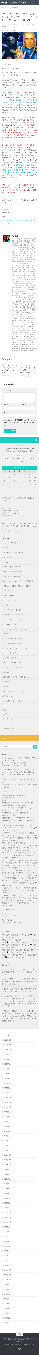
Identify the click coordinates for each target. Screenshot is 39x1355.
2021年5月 (7, 1189)
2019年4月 (7, 1308)
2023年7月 (7, 1064)
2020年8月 (7, 1232)
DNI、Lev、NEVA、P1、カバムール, (15, 543)
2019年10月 (7, 1280)
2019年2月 (7, 1318)
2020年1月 (7, 1265)
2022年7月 (7, 1121)
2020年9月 (7, 1227)
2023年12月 (7, 1040)
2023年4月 (7, 1078)
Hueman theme (29, 1344)
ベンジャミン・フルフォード (13, 643)
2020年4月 (7, 1251)
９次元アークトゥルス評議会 (13, 701)
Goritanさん (7, 557)
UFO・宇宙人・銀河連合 (11, 576)
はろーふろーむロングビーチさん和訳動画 (18, 581)
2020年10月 (7, 1222)
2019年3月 (7, 1313)
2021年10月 (7, 1165)
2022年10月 (7, 1107)
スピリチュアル (8, 605)
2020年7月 (7, 1236)
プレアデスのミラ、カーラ (12, 639)
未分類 (5, 687)
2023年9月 (7, 1054)
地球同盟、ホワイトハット (12, 667)
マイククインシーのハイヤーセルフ (15, 648)
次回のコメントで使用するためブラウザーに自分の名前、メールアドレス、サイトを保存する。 (19, 422)
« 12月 (4, 490)
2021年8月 (7, 1174)
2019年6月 (7, 1299)
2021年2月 (7, 1203)
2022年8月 (7, 1117)
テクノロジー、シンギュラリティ (15, 615)
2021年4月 (7, 1193)
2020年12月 (7, 1213)
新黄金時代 (7, 682)
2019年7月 (7, 1294)
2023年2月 (7, 1088)
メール (23, 405)
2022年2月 (7, 1145)
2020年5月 (7, 1246)
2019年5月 (7, 1304)
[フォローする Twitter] (36, 440)
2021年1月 (7, 1208)
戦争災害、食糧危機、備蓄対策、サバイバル (19, 677)
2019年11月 (7, 1275)
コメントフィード (9, 724)
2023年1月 (7, 1093)
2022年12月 (7, 1097)
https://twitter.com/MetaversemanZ (13, 916)
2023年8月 (7, 1059)
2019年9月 (7, 1284)
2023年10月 (7, 1050)
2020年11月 (7, 1217)
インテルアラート (9, 591)
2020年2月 (7, 1260)
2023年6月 (7, 1069)
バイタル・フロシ (9, 624)
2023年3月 (7, 1083)
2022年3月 (7, 1141)
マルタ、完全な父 (9, 653)
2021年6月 (7, 1184)
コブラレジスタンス (10, 600)
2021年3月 (7, 1198)
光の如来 (6, 24)
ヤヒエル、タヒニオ (10, 658)
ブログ (5, 634)
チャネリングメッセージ (10, 8)
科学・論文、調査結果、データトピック (16, 935)
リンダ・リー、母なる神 (12, 663)
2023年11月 (7, 1045)
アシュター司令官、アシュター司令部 (16, 586)
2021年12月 (7, 1155)
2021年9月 (7, 1169)
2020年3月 (7, 1256)
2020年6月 (7, 1241)
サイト (6, 412)
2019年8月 (7, 1289)
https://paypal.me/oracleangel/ (12, 531)
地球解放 (6, 672)
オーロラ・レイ (8, 595)
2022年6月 (7, 1126)
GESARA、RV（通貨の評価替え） (14, 552)
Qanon (5, 562)
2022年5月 (7, 1131)
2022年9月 (7, 1112)
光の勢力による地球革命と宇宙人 (15, 2)
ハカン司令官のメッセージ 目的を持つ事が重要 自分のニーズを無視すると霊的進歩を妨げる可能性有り (19, 981)
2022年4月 (7, 1136)
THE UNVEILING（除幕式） (12, 572)
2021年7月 (7, 1179)
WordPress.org (8, 728)
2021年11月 (7, 1160)
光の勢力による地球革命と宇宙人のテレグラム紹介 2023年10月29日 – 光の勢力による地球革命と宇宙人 (19, 1018)
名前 (6, 405)
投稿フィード (8, 719)
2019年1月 (7, 1323)
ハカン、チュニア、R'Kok (12, 619)
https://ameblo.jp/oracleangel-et (12, 922)
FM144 (5, 548)
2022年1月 (7, 1150)
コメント (7, 390)
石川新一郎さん (8, 696)
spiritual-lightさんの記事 (11, 567)
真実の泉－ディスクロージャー (14, 691)
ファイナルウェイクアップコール (15, 629)
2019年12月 (7, 1270)
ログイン (6, 714)
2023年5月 (7, 1074)
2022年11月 (7, 1102)
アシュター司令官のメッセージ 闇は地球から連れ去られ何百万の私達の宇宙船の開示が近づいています (19, 1013)
